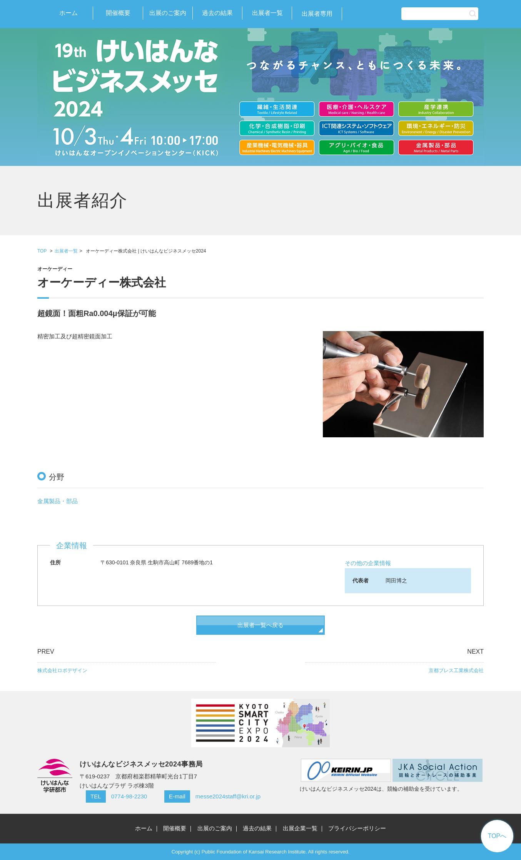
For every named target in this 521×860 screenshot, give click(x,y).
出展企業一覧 (300, 828)
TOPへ (497, 836)
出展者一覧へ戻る (260, 625)
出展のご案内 (167, 13)
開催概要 (118, 13)
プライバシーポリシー (357, 828)
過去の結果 (217, 13)
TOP (42, 251)
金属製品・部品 (57, 501)
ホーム (68, 13)
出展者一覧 (267, 13)
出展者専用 (317, 13)
